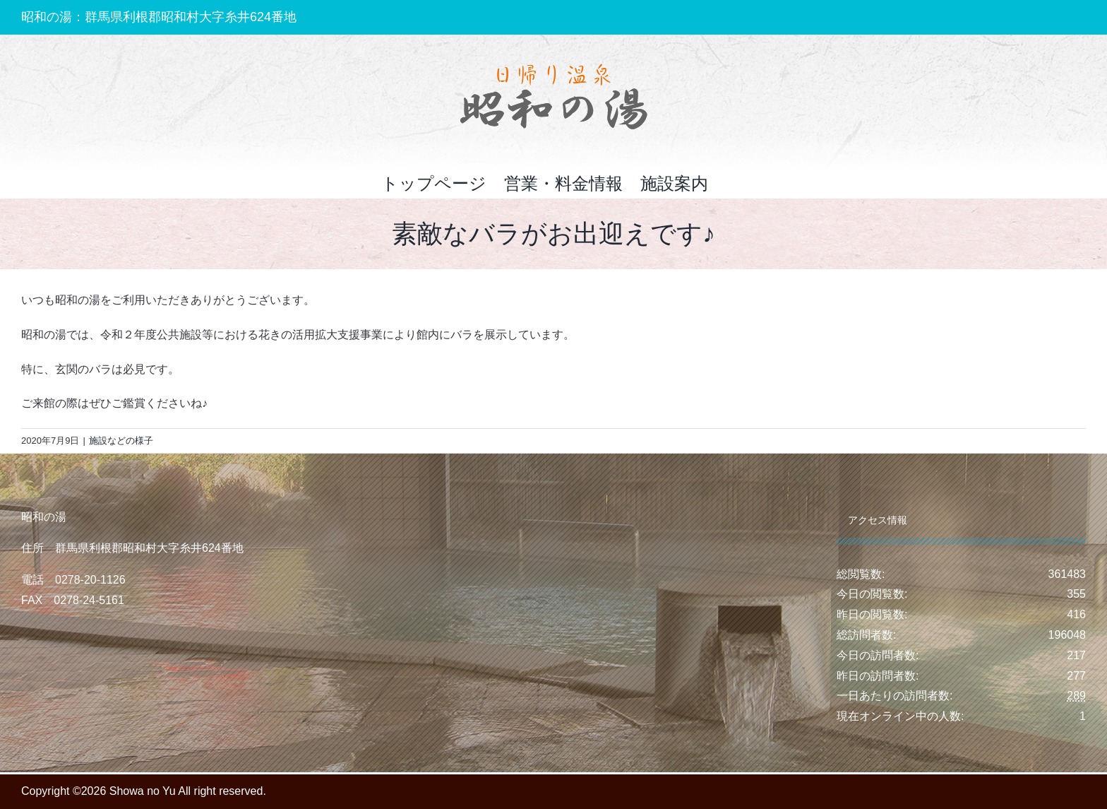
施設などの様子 (121, 440)
